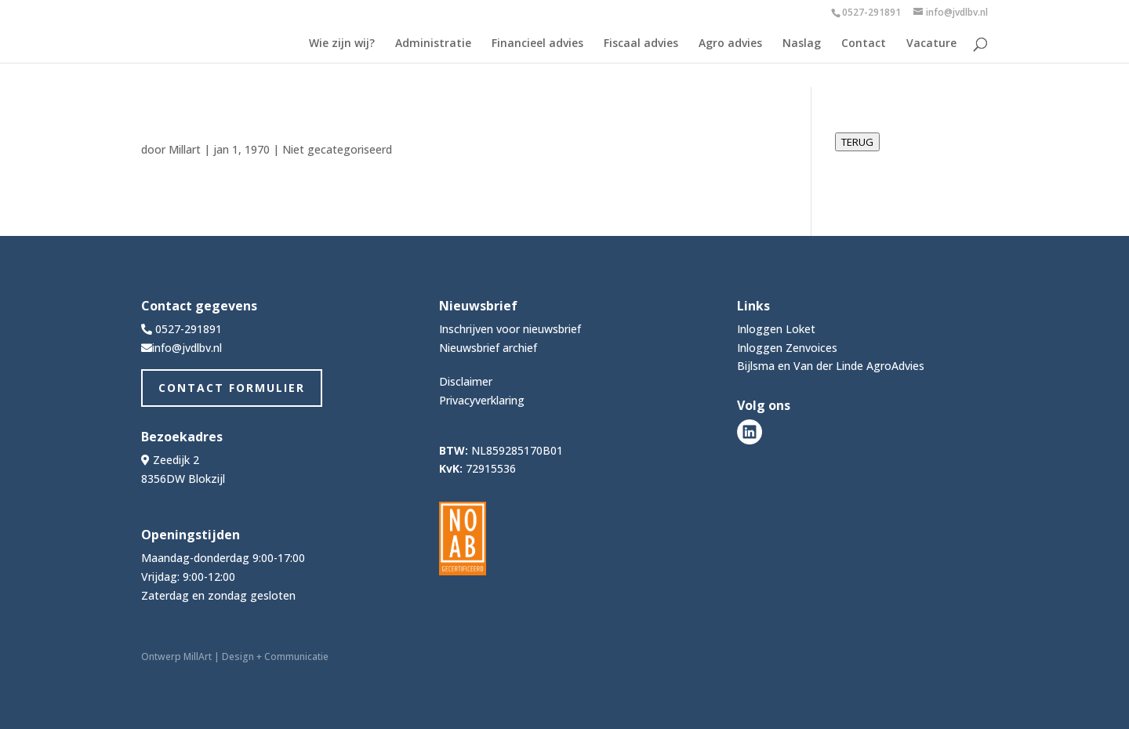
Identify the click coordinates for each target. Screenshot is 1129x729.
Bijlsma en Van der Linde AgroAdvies (830, 365)
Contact (863, 44)
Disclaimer (465, 381)
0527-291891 (871, 12)
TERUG (857, 142)
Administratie (433, 44)
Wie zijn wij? (342, 44)
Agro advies (730, 44)
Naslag (801, 44)
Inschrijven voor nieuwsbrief (510, 328)
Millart (185, 149)
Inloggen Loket (776, 328)
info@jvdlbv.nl (187, 347)
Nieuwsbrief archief (488, 347)
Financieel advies (537, 44)
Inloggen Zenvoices (787, 347)
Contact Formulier (231, 387)
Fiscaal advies (641, 44)
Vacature (931, 44)
